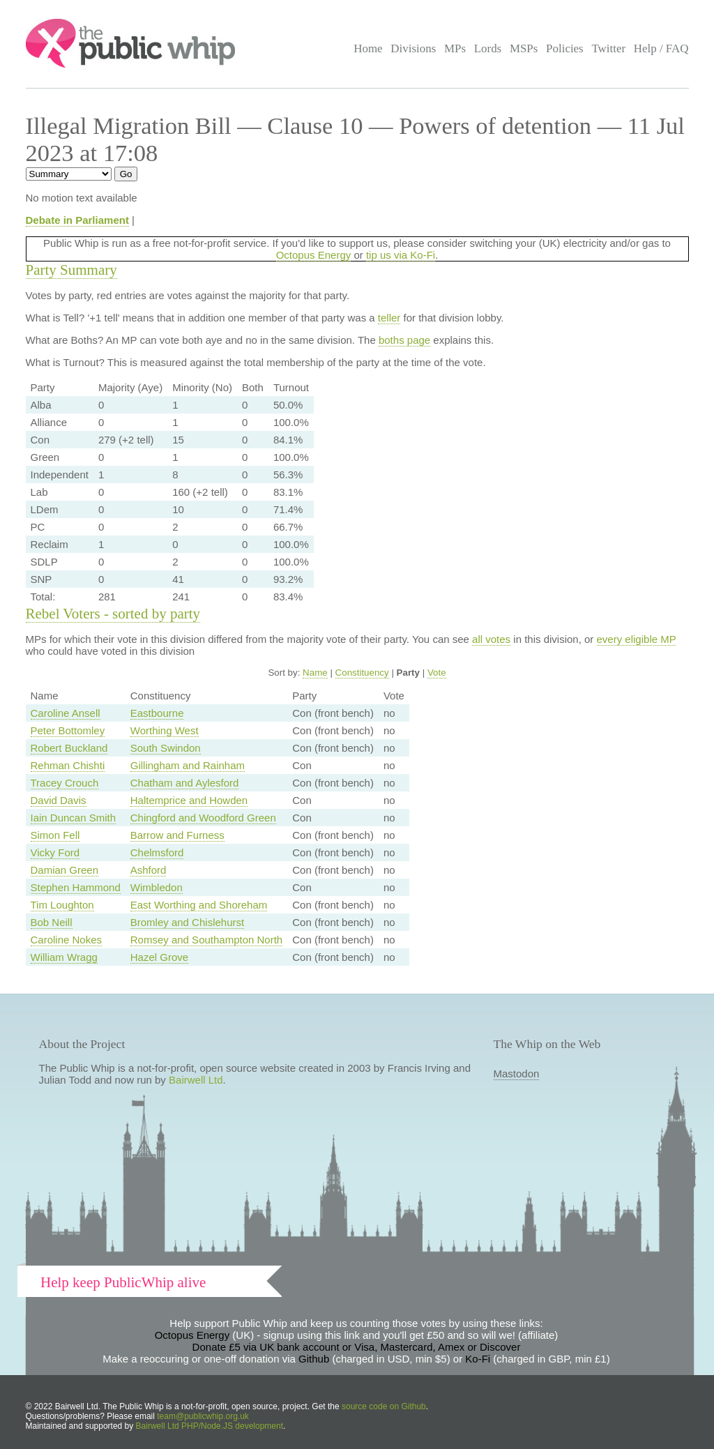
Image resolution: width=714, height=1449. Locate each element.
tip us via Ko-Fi (400, 255)
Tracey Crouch (65, 783)
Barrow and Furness (177, 835)
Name (315, 672)
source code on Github (384, 1406)
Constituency (362, 672)
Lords (488, 48)
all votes (491, 639)
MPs (455, 48)
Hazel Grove (159, 957)
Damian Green (65, 870)
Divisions (413, 48)
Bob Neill (52, 922)
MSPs (524, 48)
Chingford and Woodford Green (203, 818)
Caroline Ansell (65, 713)
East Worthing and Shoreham (199, 905)
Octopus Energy (313, 255)
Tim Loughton (62, 905)
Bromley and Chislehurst (187, 922)
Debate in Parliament (77, 220)
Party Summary (71, 269)
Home (368, 48)
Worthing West (164, 730)
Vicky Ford (55, 852)
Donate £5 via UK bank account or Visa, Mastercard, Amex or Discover (356, 1347)
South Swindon (165, 748)
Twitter (608, 48)
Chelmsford (157, 852)
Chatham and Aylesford (184, 783)
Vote (436, 672)
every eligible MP (636, 639)
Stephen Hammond (76, 887)
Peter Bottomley (68, 730)
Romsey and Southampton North (206, 940)
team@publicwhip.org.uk (203, 1416)
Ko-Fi (477, 1359)
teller (389, 318)
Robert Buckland (69, 748)
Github (313, 1359)
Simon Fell (55, 835)
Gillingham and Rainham (187, 765)
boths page (404, 340)
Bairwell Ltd (196, 1080)
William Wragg (64, 957)
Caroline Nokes (66, 940)
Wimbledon (156, 887)
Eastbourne (157, 713)
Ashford (148, 870)
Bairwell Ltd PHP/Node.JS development (209, 1426)
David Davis (58, 800)
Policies (565, 48)
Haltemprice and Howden (189, 800)
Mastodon (517, 1073)
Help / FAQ (661, 48)
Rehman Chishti (68, 765)
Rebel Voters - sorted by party (113, 613)
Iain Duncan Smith (73, 818)
